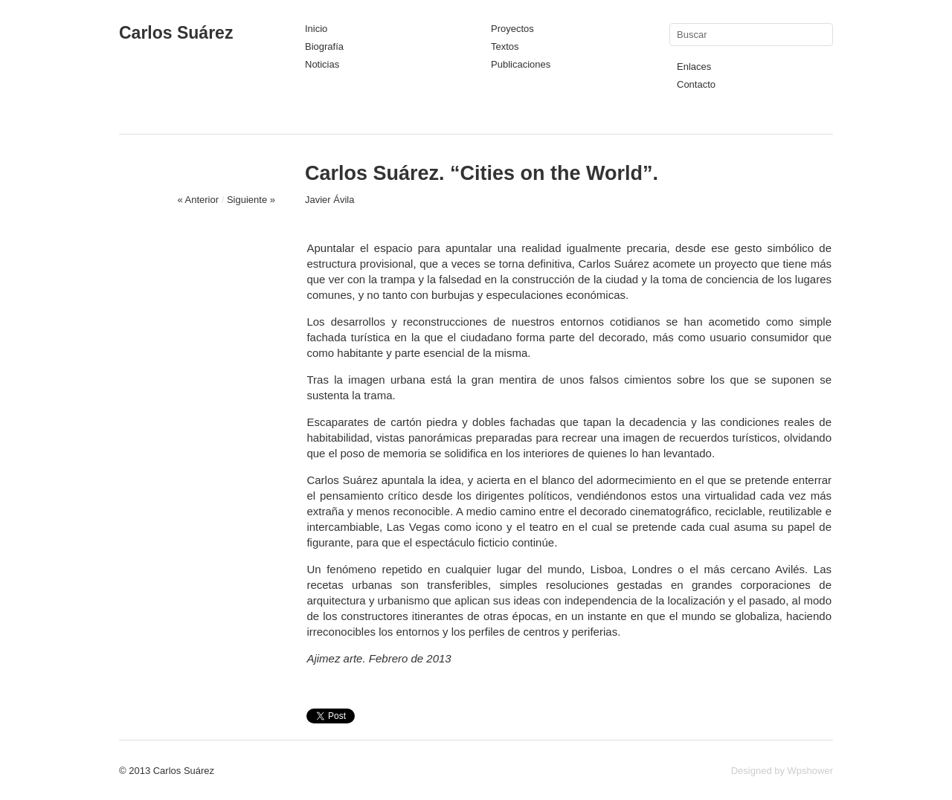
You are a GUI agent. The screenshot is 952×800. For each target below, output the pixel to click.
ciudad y (626, 279)
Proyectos (512, 28)
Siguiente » (251, 199)
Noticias (322, 64)
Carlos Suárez (176, 32)
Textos (505, 46)
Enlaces (694, 66)
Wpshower (810, 770)
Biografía (324, 46)
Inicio (316, 28)
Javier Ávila (329, 199)
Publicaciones (520, 64)
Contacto (696, 84)
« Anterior (198, 199)
